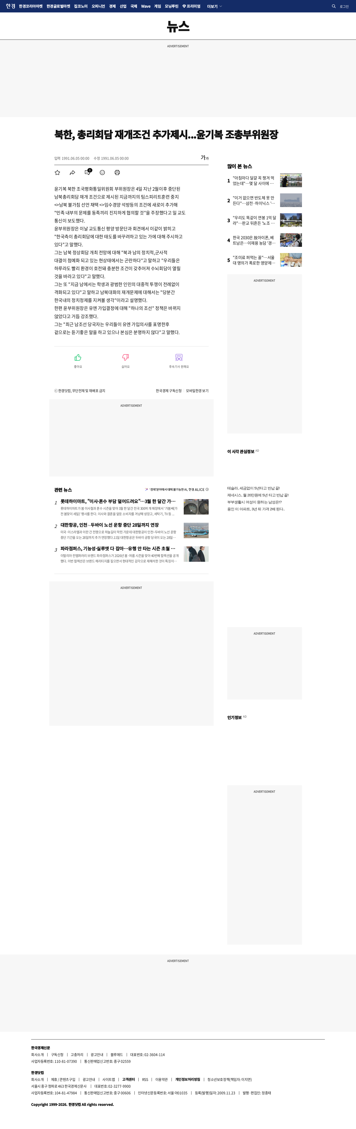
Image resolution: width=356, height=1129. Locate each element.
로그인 (344, 6)
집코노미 (80, 6)
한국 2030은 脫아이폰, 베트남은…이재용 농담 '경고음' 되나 (254, 242)
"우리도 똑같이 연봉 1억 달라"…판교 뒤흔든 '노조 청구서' (255, 223)
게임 (157, 6)
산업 (123, 6)
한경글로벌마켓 (58, 6)
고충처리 (77, 1054)
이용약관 (161, 1079)
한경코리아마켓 (31, 6)
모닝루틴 (171, 6)
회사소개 (37, 1054)
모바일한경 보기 (197, 390)
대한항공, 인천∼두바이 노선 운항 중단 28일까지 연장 (109, 524)
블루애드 (117, 1054)
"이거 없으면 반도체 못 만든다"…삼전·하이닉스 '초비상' (254, 203)
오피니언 (98, 6)
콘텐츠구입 (67, 1079)
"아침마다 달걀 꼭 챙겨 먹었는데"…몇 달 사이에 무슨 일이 (255, 183)
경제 (112, 6)
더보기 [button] (212, 6)
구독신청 (57, 1054)
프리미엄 (193, 6)
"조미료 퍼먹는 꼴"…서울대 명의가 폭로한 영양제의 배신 (254, 262)
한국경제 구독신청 (168, 390)
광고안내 (97, 1054)
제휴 (54, 1079)
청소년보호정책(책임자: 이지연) (229, 1079)
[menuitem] (57, 172)
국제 (133, 6)
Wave (145, 6)
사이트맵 (108, 1079)
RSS (145, 1079)
